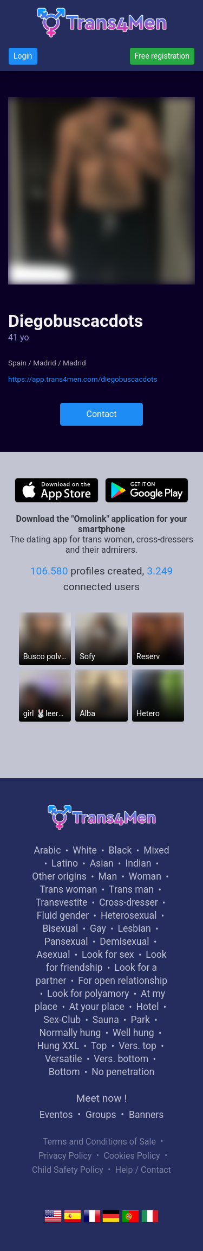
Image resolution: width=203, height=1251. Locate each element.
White (85, 850)
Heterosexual (128, 915)
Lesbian (133, 928)
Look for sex (108, 954)
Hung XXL (58, 1045)
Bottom (64, 1071)
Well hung (133, 1032)
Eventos (56, 1114)
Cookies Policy (131, 1156)
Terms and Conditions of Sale (99, 1141)
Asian (102, 863)
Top (99, 1045)
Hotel (147, 1006)
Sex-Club (62, 1019)
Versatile (63, 1058)
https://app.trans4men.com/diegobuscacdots (82, 379)
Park (139, 1019)
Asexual (53, 954)
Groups (101, 1114)
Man (107, 876)
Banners (146, 1114)
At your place (97, 1006)
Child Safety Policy (67, 1170)
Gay (98, 928)
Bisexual (60, 928)
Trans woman (68, 889)
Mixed (156, 850)
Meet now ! (101, 1098)
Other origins (59, 876)
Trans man (131, 889)
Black (120, 850)
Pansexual (66, 941)
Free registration (162, 56)
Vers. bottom (121, 1058)
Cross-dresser (128, 902)
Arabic (47, 850)
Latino (64, 863)
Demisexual (124, 941)
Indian (138, 863)
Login (23, 56)
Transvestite (61, 902)
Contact (102, 414)
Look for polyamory (88, 993)
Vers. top (137, 1045)
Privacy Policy (65, 1156)
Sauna (106, 1019)
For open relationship (122, 980)
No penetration (122, 1071)
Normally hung (70, 1032)
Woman (145, 876)
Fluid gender (63, 915)
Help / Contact (143, 1170)
